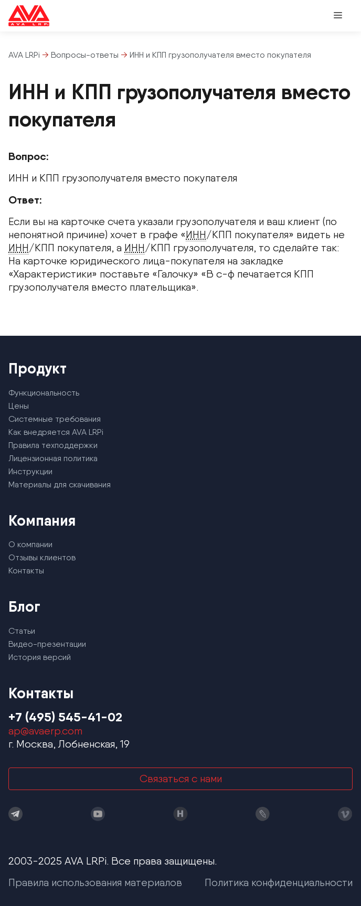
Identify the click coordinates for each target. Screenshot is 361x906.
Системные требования (54, 419)
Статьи (21, 631)
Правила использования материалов (95, 882)
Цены (18, 406)
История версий (39, 657)
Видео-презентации (47, 644)
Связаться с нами (181, 778)
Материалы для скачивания (59, 484)
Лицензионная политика (53, 458)
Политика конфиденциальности (279, 882)
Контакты (26, 570)
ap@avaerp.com (45, 730)
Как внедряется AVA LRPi (55, 432)
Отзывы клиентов (42, 557)
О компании (30, 544)
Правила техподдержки (53, 445)
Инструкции (30, 471)
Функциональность (43, 393)
